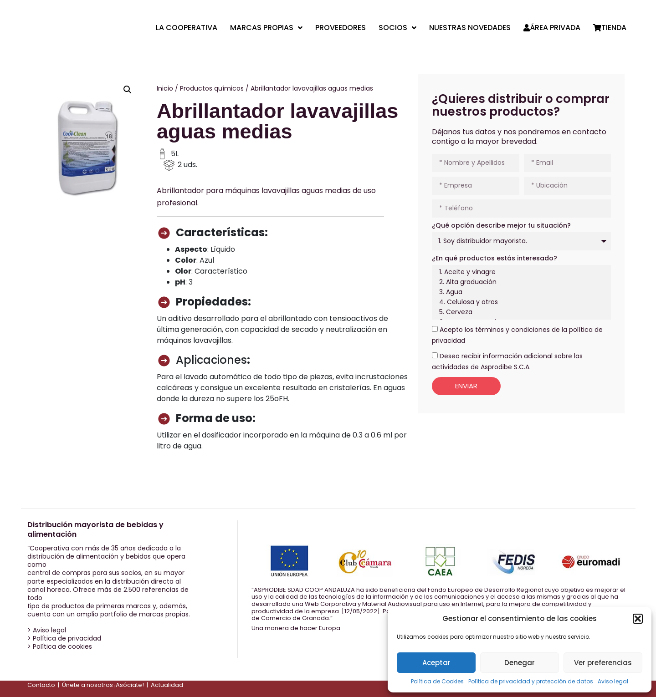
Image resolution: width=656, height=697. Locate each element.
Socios (397, 27)
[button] (637, 618)
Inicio (165, 88)
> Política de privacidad (64, 638)
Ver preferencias (603, 662)
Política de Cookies (437, 681)
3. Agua (520, 292)
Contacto (41, 685)
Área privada (551, 27)
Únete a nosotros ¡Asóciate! (103, 685)
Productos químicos (212, 88)
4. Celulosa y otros (520, 302)
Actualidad (167, 685)
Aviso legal (613, 681)
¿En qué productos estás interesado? (494, 258)
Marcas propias (266, 27)
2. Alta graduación (520, 282)
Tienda (609, 27)
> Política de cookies (59, 646)
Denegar (519, 662)
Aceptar (436, 662)
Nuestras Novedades (470, 27)
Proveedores (340, 27)
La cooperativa (186, 27)
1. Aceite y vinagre (520, 272)
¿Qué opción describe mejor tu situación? (501, 225)
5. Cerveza (520, 312)
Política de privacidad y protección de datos (530, 681)
